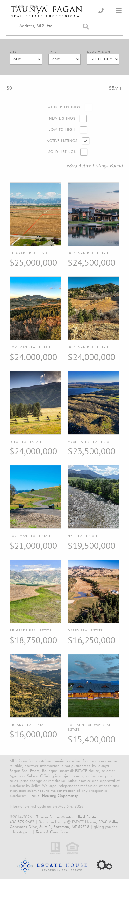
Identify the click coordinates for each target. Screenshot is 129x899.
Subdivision (98, 52)
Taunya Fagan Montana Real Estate (66, 816)
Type (52, 52)
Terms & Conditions (52, 831)
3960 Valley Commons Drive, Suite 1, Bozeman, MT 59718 (64, 824)
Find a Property (32, 6)
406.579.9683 (22, 821)
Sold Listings (62, 152)
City (13, 52)
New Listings (62, 118)
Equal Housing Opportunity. (54, 795)
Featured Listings (62, 107)
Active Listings (62, 141)
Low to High (62, 130)
